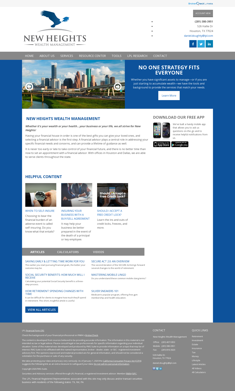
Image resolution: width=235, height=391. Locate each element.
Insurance (197, 348)
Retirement (197, 336)
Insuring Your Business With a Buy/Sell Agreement (75, 214)
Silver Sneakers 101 (104, 291)
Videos (98, 252)
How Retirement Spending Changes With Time (54, 292)
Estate (195, 344)
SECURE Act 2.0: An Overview (110, 261)
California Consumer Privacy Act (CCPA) (122, 360)
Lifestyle (196, 360)
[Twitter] (157, 368)
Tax (194, 352)
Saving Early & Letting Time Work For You (55, 261)
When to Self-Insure (40, 211)
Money (195, 356)
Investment (197, 340)
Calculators (68, 252)
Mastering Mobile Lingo (108, 275)
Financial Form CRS (35, 330)
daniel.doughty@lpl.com (198, 36)
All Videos (197, 368)
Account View (203, 13)
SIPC (134, 373)
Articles (37, 252)
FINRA (128, 373)
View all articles (42, 310)
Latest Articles (199, 364)
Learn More (169, 95)
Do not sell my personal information (111, 364)
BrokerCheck (91, 335)
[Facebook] (154, 368)
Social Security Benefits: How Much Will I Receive (55, 276)
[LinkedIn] (160, 368)
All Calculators (199, 372)
